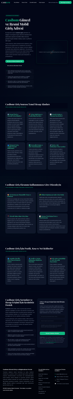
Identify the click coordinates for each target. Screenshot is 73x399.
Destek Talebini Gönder (52, 333)
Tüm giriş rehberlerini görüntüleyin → (16, 251)
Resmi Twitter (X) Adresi (62, 376)
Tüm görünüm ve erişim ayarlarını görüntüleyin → (19, 187)
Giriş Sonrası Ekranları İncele (14, 65)
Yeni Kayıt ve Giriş (65, 2)
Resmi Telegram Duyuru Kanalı (62, 380)
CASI (5, 2)
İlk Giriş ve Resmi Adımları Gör (14, 61)
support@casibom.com (51, 342)
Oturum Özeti (24, 2)
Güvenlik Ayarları (33, 2)
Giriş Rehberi (16, 2)
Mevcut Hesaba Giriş (53, 2)
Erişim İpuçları (42, 2)
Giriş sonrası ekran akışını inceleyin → (16, 107)
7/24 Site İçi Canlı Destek (63, 383)
